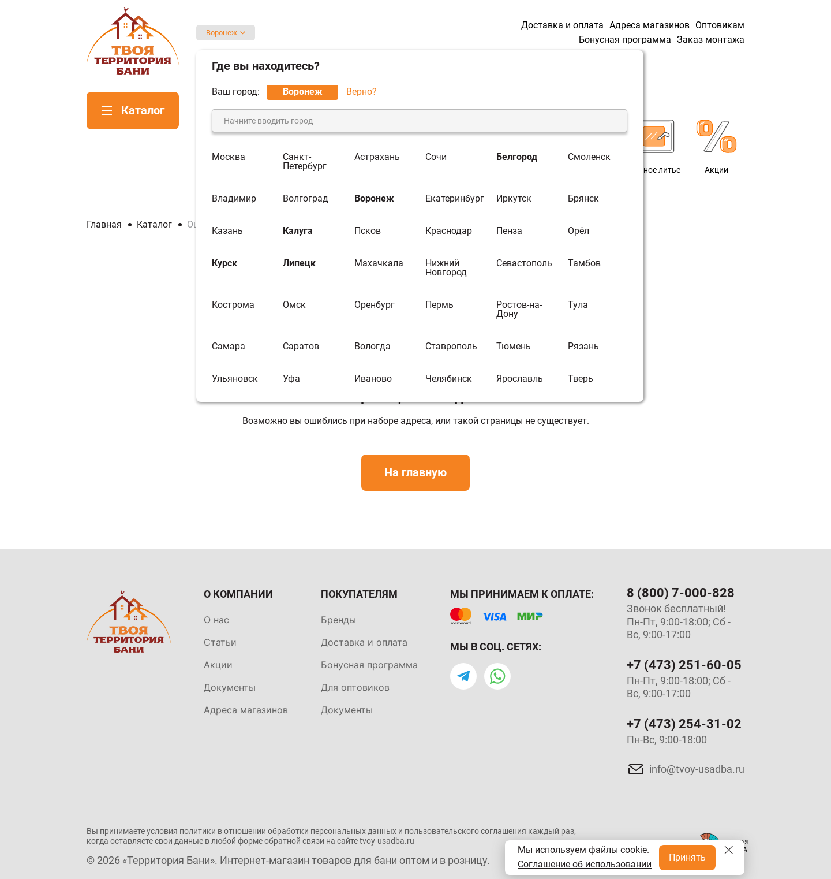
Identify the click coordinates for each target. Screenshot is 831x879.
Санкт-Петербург (305, 161)
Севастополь (524, 264)
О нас (216, 619)
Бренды (338, 619)
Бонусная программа (369, 665)
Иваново (373, 378)
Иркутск (513, 198)
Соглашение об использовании (585, 864)
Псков (367, 231)
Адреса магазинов (649, 25)
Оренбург (374, 305)
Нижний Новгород (446, 268)
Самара (228, 346)
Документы (230, 687)
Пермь (439, 305)
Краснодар (448, 231)
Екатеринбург (454, 198)
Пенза (509, 231)
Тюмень (513, 346)
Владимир (234, 198)
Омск (294, 305)
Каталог (142, 110)
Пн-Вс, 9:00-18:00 (667, 739)
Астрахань (377, 157)
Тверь (580, 378)
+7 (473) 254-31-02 (684, 724)
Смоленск (589, 157)
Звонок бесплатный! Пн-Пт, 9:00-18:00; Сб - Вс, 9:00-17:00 (679, 621)
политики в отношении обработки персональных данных (287, 831)
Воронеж (221, 32)
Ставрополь (451, 346)
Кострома (233, 305)
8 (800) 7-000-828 (681, 593)
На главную (415, 472)
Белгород (516, 157)
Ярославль (519, 378)
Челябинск (448, 378)
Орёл (578, 231)
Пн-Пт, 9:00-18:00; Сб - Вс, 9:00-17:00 (679, 687)
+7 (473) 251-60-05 (684, 665)
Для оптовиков (355, 687)
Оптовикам (719, 25)
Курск (224, 264)
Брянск (583, 198)
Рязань (583, 346)
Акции (218, 665)
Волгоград (305, 198)
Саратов (301, 346)
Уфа (291, 378)
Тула (578, 305)
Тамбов (584, 264)
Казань (227, 231)
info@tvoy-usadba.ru (696, 769)
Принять (687, 857)
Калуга (298, 231)
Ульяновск (235, 378)
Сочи (436, 157)
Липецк (299, 264)
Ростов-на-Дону (519, 309)
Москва (228, 157)
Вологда (372, 346)
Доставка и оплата (562, 25)
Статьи (220, 642)
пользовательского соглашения (465, 831)
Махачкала (378, 264)
